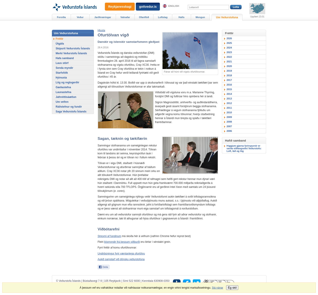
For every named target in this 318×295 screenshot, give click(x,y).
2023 (229, 52)
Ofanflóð (144, 17)
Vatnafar (125, 17)
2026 (229, 38)
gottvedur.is (148, 6)
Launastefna (63, 92)
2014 (229, 94)
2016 (229, 84)
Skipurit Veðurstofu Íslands (73, 48)
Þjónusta (61, 77)
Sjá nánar (217, 287)
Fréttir (59, 38)
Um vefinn (62, 101)
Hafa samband (65, 58)
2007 (229, 126)
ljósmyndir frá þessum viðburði (122, 241)
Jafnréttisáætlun (66, 97)
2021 (229, 61)
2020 (229, 66)
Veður (80, 17)
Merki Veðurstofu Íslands (71, 53)
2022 (229, 57)
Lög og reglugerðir (67, 82)
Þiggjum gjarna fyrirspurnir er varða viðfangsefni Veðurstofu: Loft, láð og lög (244, 148)
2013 (229, 98)
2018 (229, 75)
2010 (229, 112)
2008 (229, 121)
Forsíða (61, 17)
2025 (229, 43)
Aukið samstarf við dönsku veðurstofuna (121, 259)
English (173, 6)
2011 (229, 107)
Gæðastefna (63, 87)
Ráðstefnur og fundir (69, 106)
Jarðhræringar (102, 17)
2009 (229, 117)
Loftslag (163, 17)
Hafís (182, 17)
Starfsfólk (62, 72)
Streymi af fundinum (109, 236)
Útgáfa (60, 43)
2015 (229, 89)
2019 (229, 70)
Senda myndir (64, 67)
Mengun (200, 17)
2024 (229, 47)
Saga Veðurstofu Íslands (71, 111)
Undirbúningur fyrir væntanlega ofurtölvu (121, 253)
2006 (229, 131)
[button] (101, 30)
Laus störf (62, 63)
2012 (229, 103)
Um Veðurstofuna (227, 17)
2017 (229, 80)
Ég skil (232, 287)
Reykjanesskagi (119, 6)
